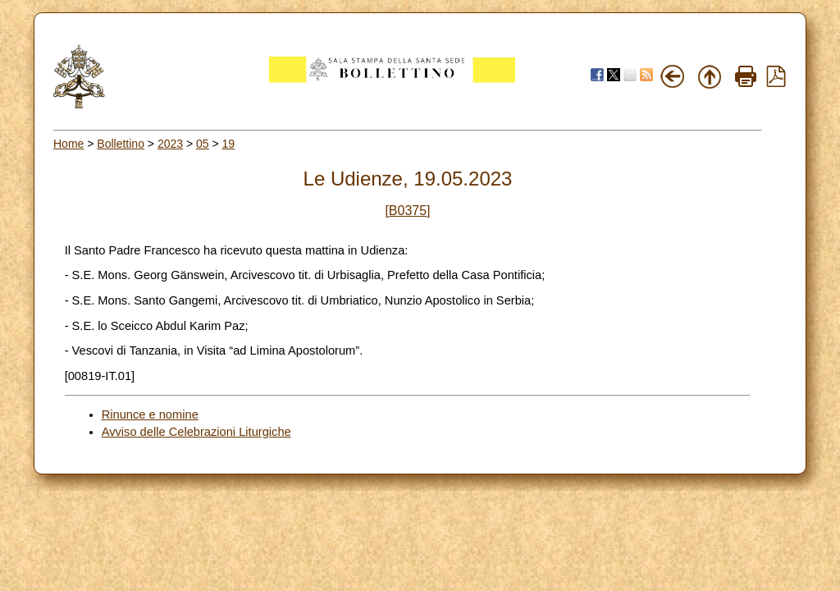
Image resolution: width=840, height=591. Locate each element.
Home (68, 143)
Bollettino (120, 143)
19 (228, 143)
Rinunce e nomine (150, 414)
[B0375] (407, 211)
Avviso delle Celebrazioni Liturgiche (196, 431)
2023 (170, 143)
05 (202, 143)
